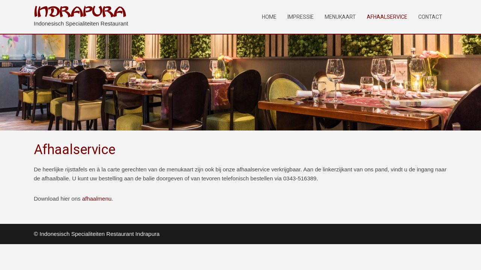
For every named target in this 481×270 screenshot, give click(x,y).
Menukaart (340, 17)
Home (269, 17)
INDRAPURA (80, 12)
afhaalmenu (96, 198)
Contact (430, 17)
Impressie (300, 17)
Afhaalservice (387, 17)
